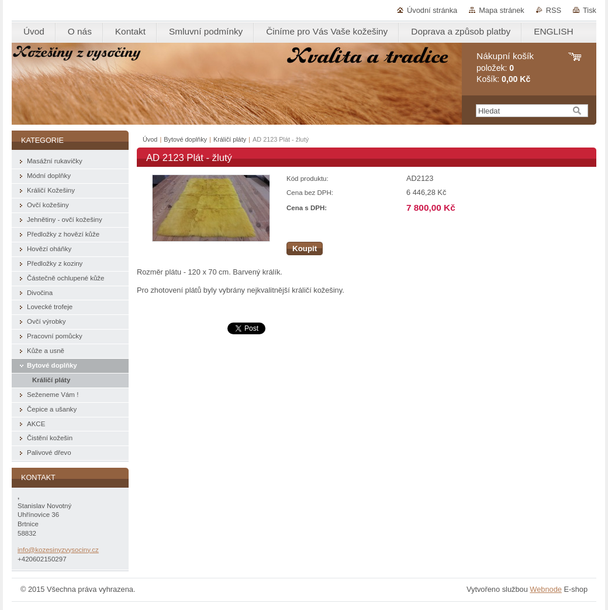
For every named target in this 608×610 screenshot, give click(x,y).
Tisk (589, 10)
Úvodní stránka (432, 10)
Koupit (304, 248)
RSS (553, 10)
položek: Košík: (505, 68)
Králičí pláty (229, 139)
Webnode (546, 589)
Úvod (150, 139)
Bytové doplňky (185, 139)
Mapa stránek (501, 10)
